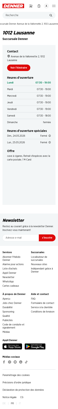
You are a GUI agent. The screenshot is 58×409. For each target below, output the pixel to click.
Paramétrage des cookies (16, 375)
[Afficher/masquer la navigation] (54, 5)
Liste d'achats (9, 268)
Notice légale (9, 397)
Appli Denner (9, 273)
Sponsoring (8, 311)
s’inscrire (47, 238)
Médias (6, 332)
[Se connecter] (46, 6)
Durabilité (7, 307)
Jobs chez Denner (11, 303)
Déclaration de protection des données (23, 390)
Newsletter (8, 277)
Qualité (6, 316)
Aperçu (6, 299)
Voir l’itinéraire (18, 68)
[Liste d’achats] (39, 5)
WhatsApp (8, 281)
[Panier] (31, 5)
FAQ (33, 299)
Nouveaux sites (39, 264)
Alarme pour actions (13, 264)
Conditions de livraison (42, 311)
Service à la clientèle (42, 307)
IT (20, 403)
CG (21, 397)
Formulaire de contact (42, 303)
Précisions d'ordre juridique (16, 382)
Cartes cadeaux (10, 286)
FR (12, 403)
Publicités (7, 320)
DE (4, 403)
